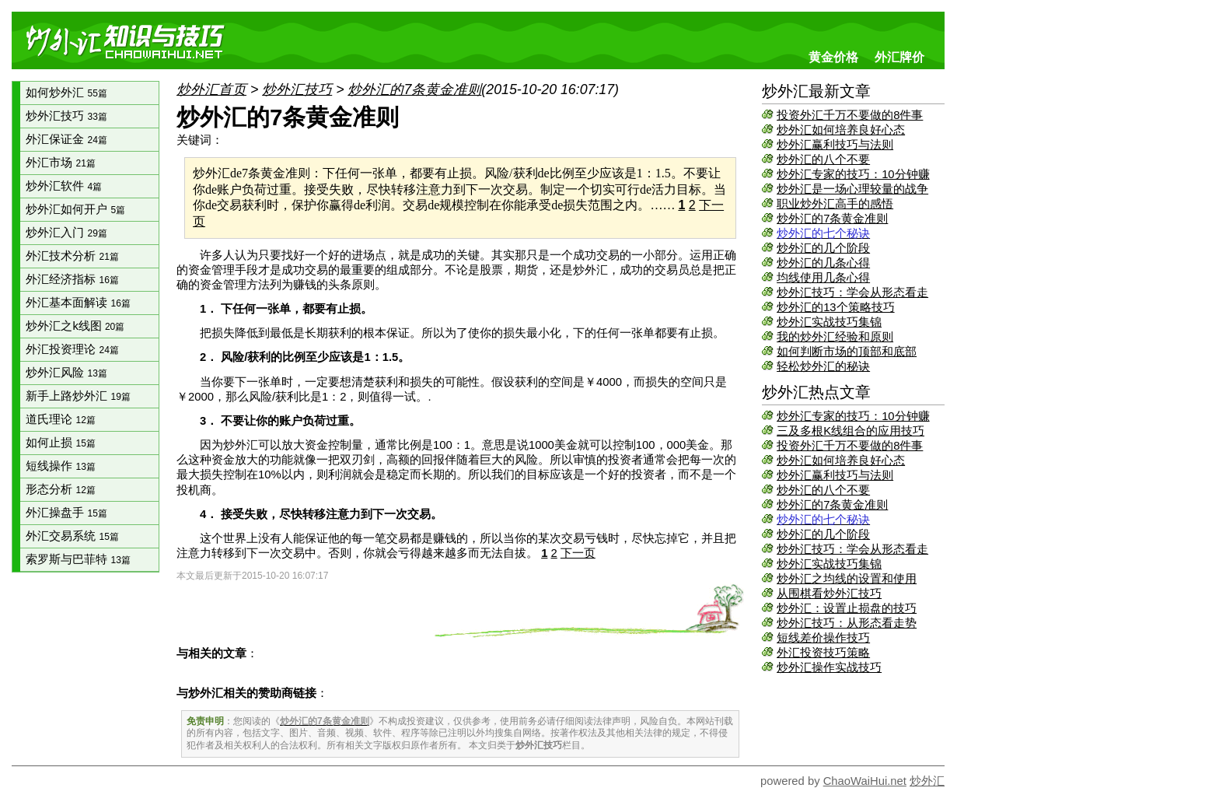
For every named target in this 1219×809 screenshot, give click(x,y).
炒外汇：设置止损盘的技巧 (847, 608)
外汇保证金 (66, 139)
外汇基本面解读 (78, 302)
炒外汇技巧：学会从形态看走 (852, 292)
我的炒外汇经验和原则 (835, 337)
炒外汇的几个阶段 (823, 248)
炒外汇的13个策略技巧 (835, 307)
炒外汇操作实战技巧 (829, 667)
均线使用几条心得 (823, 277)
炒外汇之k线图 (75, 326)
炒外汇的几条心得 (823, 263)
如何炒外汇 (66, 92)
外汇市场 (60, 162)
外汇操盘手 (66, 512)
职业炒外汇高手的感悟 (835, 204)
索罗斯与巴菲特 (78, 559)
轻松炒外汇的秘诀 (823, 366)
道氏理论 (60, 419)
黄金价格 (833, 57)
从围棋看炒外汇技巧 (829, 593)
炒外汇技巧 (66, 116)
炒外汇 (927, 781)
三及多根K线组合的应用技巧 (850, 431)
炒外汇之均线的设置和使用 (847, 579)
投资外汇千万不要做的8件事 (850, 115)
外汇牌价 (899, 57)
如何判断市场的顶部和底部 (847, 351)
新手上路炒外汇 (78, 396)
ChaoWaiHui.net (864, 781)
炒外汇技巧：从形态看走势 (847, 623)
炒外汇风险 (66, 372)
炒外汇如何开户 (75, 209)
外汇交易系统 (72, 536)
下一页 (578, 553)
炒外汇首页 (211, 89)
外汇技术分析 (72, 256)
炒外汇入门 (66, 232)
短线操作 (60, 466)
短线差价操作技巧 (823, 638)
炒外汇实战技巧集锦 (829, 322)
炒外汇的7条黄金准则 (832, 218)
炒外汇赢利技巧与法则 (835, 144)
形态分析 (60, 489)
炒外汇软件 (64, 186)
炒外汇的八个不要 (823, 159)
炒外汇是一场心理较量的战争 (852, 189)
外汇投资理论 (72, 349)
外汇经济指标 (72, 279)
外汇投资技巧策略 (823, 652)
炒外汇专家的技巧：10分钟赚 (853, 174)
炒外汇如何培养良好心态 (841, 130)
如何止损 (60, 442)
